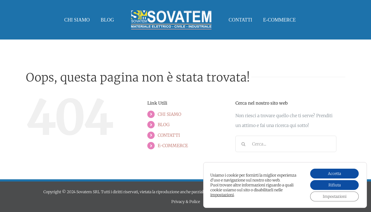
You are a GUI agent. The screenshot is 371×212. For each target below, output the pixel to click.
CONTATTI (169, 135)
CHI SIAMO (169, 114)
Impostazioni (334, 196)
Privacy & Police (185, 201)
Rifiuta (334, 185)
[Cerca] (243, 144)
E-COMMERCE (173, 145)
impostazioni (222, 194)
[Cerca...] (285, 144)
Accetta (334, 173)
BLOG (164, 124)
